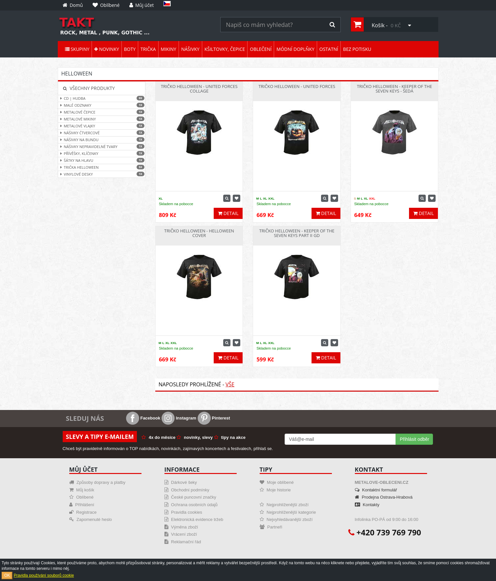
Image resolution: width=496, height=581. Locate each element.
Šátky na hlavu (102, 160)
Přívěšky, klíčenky (102, 153)
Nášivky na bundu (102, 139)
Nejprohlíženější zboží (284, 504)
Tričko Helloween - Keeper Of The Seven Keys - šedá (394, 88)
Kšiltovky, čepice (225, 49)
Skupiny (77, 49)
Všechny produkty (89, 88)
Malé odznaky (102, 105)
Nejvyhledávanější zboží (286, 519)
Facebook (143, 418)
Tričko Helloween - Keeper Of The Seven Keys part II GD (296, 233)
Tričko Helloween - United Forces (296, 86)
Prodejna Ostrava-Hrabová (384, 497)
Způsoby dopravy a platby (97, 482)
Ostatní (328, 49)
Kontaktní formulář (376, 489)
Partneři (271, 527)
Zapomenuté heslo (90, 519)
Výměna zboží (181, 527)
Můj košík (82, 489)
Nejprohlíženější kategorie (288, 512)
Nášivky (190, 49)
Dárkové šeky (180, 482)
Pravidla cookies (183, 512)
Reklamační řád (182, 541)
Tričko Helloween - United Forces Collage (199, 88)
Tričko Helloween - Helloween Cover (199, 233)
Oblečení (260, 49)
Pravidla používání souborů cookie (44, 575)
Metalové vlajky (102, 125)
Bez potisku (357, 49)
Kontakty (367, 504)
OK (7, 575)
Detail (228, 213)
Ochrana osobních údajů (191, 504)
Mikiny (168, 49)
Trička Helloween (102, 167)
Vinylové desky (102, 174)
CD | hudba (102, 98)
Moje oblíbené (277, 482)
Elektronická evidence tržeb (194, 519)
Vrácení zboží (180, 534)
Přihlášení (81, 504)
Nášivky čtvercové (102, 132)
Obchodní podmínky (186, 489)
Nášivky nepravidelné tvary (102, 146)
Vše (230, 384)
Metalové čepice (102, 112)
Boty (130, 49)
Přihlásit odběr (414, 439)
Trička (148, 49)
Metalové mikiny (102, 119)
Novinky (106, 49)
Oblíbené (81, 497)
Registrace (83, 512)
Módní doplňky (295, 49)
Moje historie (275, 489)
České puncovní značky (190, 497)
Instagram (179, 418)
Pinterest (214, 418)
